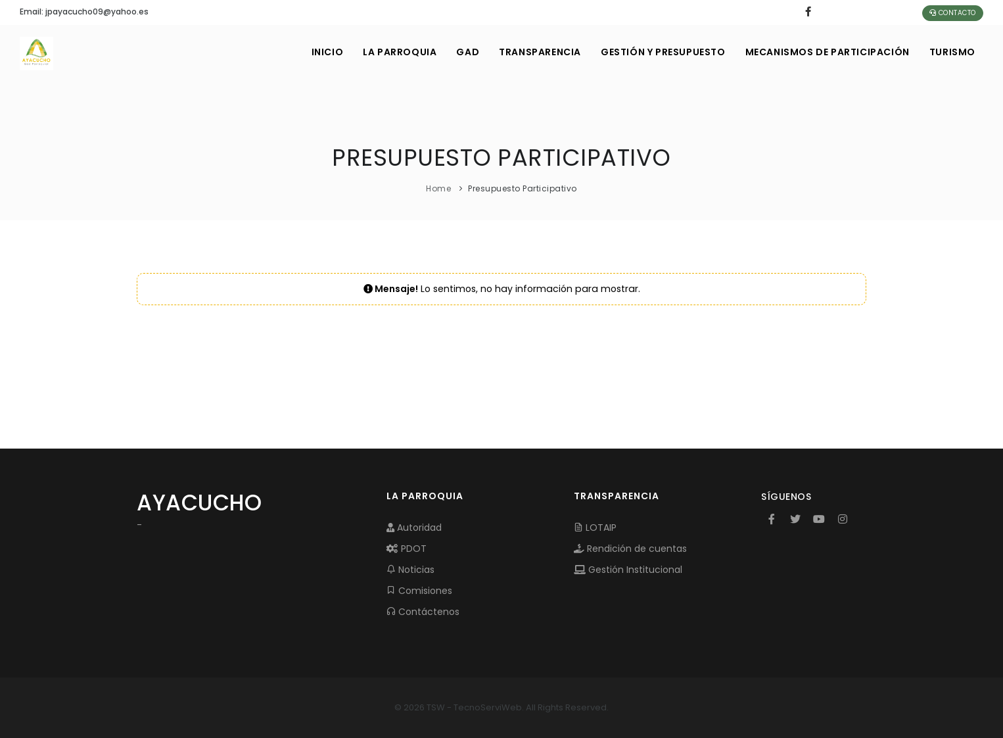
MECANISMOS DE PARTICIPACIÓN (827, 52)
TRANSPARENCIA (540, 52)
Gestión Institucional (628, 569)
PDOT (406, 548)
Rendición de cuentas (630, 548)
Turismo (952, 52)
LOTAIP (595, 527)
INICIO (328, 52)
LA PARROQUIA (399, 52)
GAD (467, 52)
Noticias (410, 569)
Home (438, 188)
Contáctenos (422, 611)
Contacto (952, 13)
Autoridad (414, 527)
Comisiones (419, 590)
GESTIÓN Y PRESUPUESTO (663, 52)
